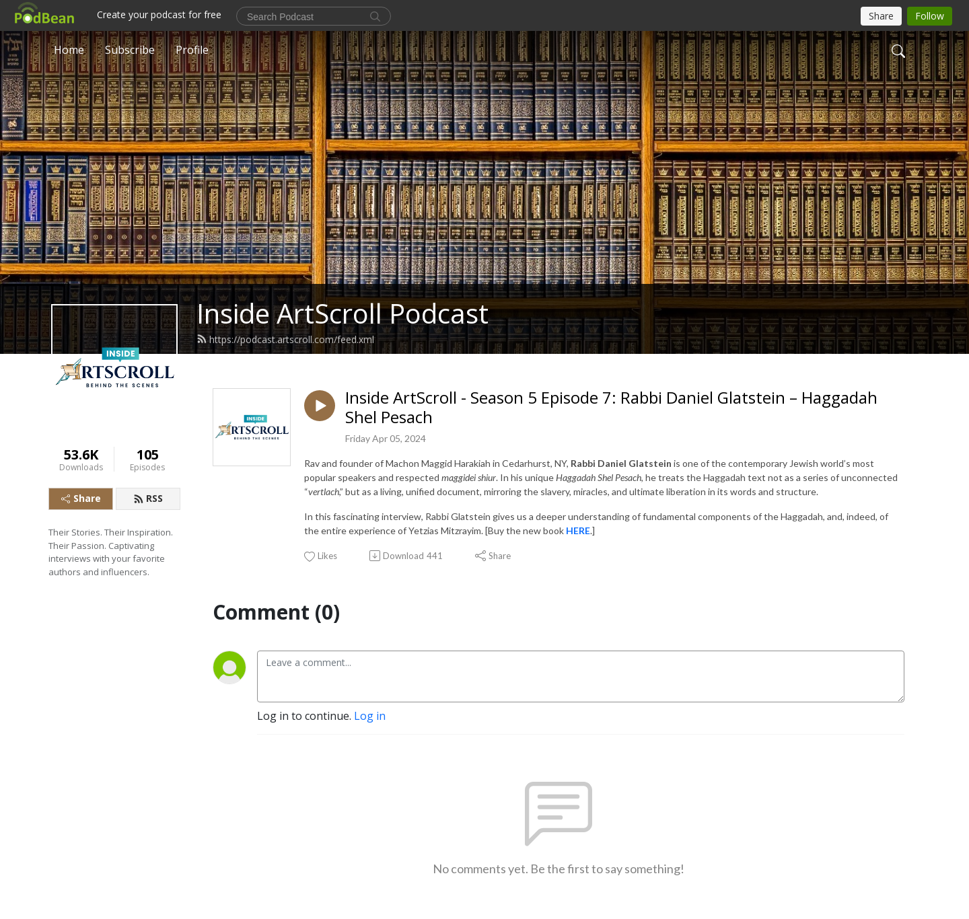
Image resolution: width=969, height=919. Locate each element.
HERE (578, 530)
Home (69, 49)
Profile (192, 49)
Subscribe (130, 49)
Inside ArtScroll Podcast (342, 313)
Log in (370, 715)
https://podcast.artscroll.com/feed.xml (285, 339)
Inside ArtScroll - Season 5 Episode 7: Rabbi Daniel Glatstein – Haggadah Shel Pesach (611, 407)
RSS (148, 498)
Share (81, 498)
